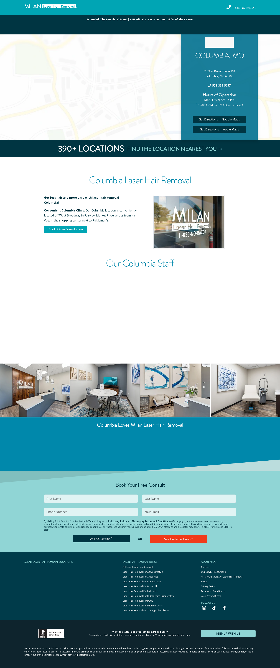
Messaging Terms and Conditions (151, 521)
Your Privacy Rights (211, 596)
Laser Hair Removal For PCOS (138, 600)
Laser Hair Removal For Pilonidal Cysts (143, 605)
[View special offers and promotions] (140, 24)
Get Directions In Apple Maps (219, 129)
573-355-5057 (221, 85)
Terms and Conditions (213, 591)
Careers (205, 567)
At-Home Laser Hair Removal (138, 567)
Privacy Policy (119, 521)
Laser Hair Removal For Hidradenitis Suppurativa (148, 596)
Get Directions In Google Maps (219, 119)
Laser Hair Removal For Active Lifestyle (143, 571)
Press (204, 581)
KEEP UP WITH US (228, 634)
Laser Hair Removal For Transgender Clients (146, 610)
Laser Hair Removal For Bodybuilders (142, 581)
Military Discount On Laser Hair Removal (222, 576)
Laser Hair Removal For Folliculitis (140, 591)
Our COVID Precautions (213, 571)
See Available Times (178, 539)
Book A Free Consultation (66, 229)
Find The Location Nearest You (174, 148)
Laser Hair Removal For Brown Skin (141, 586)
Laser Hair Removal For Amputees (140, 576)
